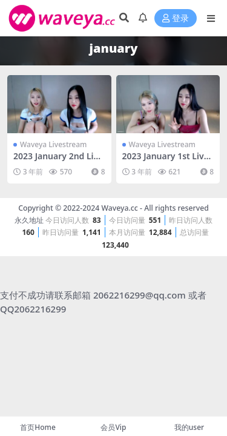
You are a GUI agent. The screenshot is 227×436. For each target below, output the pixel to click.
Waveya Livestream (53, 144)
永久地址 (29, 220)
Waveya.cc (119, 208)
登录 (175, 18)
